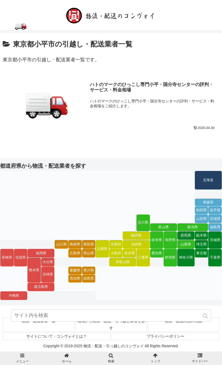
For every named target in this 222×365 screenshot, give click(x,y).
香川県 (88, 271)
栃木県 (201, 235)
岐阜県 (156, 240)
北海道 (208, 180)
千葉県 (215, 258)
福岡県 (41, 253)
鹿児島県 (41, 287)
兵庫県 (102, 249)
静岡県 (170, 258)
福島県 (215, 227)
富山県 (163, 227)
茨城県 (215, 240)
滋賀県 (136, 244)
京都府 (116, 244)
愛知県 (156, 253)
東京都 (201, 253)
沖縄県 (14, 296)
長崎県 (7, 258)
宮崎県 (48, 274)
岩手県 (215, 210)
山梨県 (186, 244)
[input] (111, 316)
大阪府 (116, 253)
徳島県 (88, 278)
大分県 (48, 262)
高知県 (75, 278)
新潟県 (192, 227)
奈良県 (129, 253)
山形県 (201, 219)
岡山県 (88, 253)
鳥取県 (88, 244)
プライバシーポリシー (165, 336)
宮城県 (215, 219)
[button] (205, 317)
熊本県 (34, 270)
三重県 (143, 258)
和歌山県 (123, 262)
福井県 (136, 235)
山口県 (61, 244)
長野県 (170, 240)
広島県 (75, 253)
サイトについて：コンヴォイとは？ (56, 336)
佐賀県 (20, 258)
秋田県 (201, 210)
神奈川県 (186, 258)
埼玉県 (201, 244)
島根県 (75, 244)
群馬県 (186, 235)
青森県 (208, 202)
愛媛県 (75, 271)
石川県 (143, 223)
